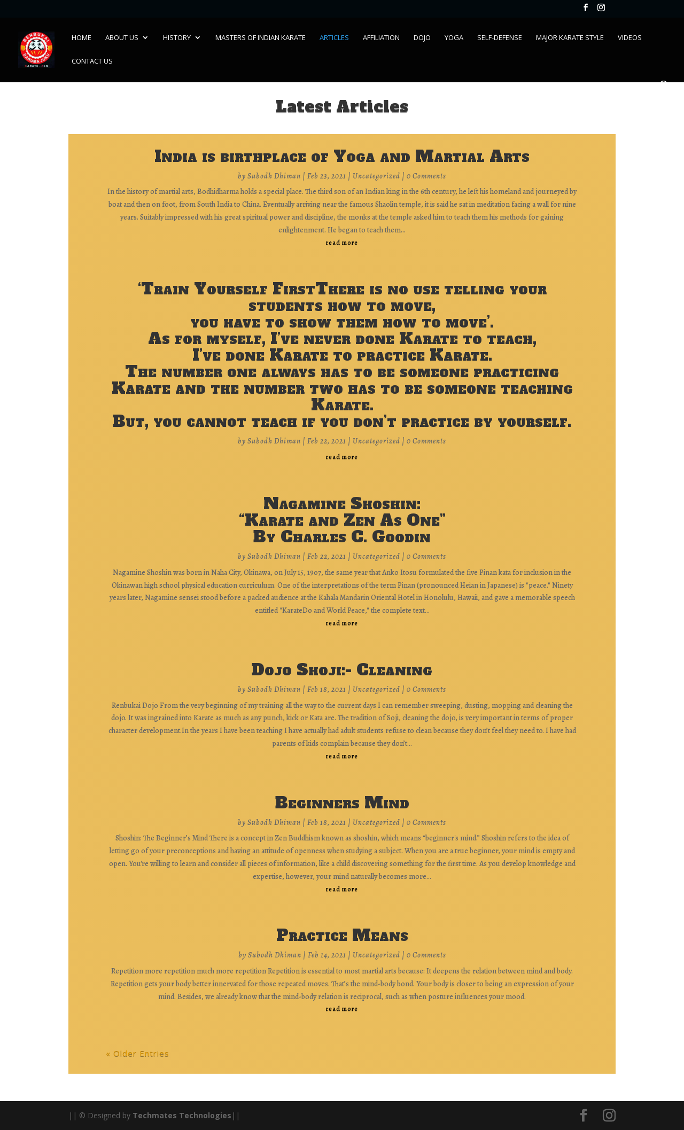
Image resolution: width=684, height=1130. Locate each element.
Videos (630, 38)
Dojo (422, 38)
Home (81, 38)
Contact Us (92, 61)
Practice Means (342, 935)
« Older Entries (137, 1053)
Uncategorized (376, 176)
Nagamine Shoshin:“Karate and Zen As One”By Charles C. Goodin (342, 520)
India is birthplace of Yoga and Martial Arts (342, 156)
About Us (121, 38)
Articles (334, 38)
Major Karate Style (570, 38)
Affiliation (381, 38)
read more (342, 242)
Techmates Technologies (182, 1115)
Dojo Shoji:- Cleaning (342, 670)
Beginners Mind (342, 803)
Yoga (454, 38)
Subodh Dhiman (274, 176)
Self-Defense (499, 38)
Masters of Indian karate (260, 38)
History (177, 38)
